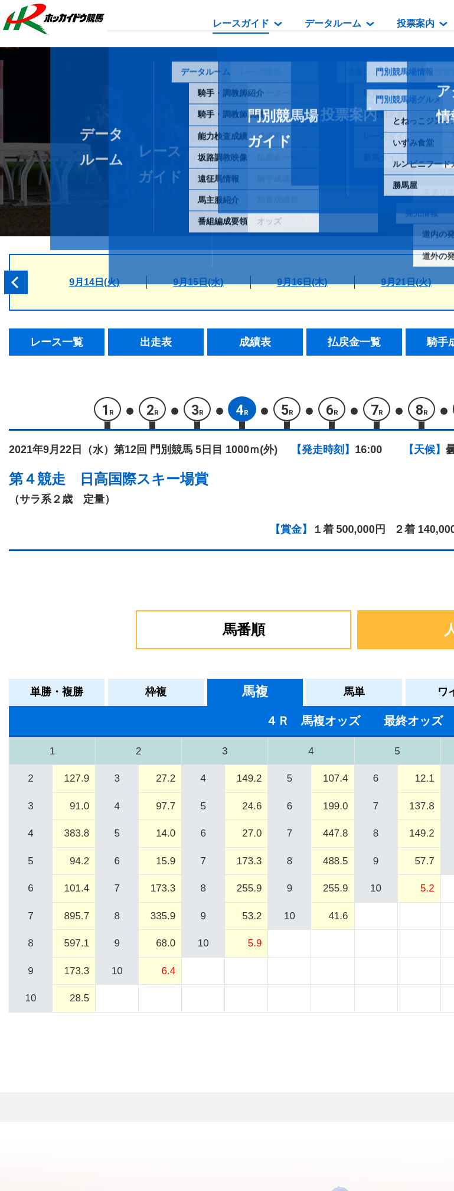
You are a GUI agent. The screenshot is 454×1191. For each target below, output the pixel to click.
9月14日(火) (94, 282)
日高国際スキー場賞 (144, 482)
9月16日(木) (302, 282)
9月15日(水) (198, 282)
